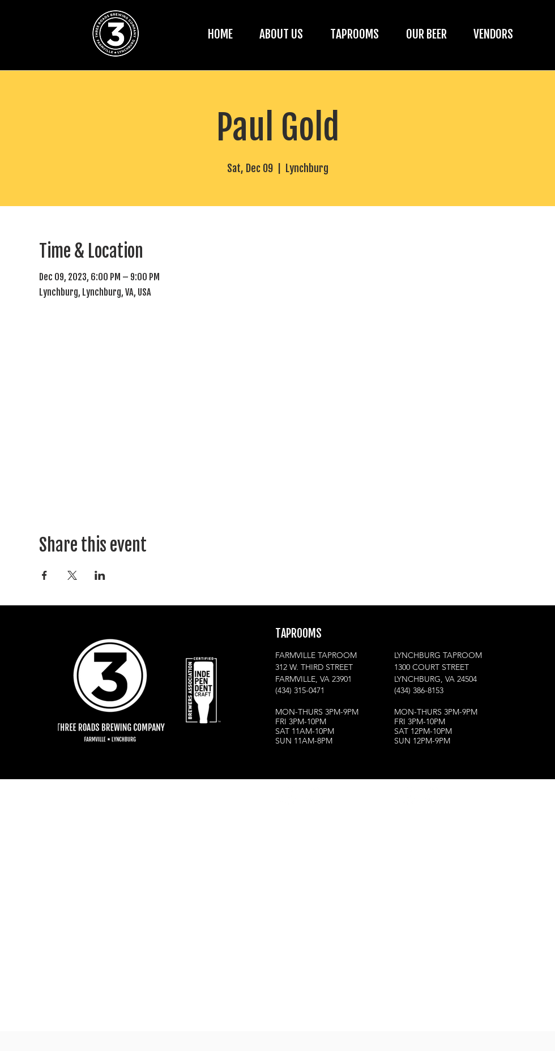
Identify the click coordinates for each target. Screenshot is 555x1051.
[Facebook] (314, 795)
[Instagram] (286, 795)
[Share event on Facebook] (44, 575)
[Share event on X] (72, 575)
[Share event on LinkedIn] (100, 575)
